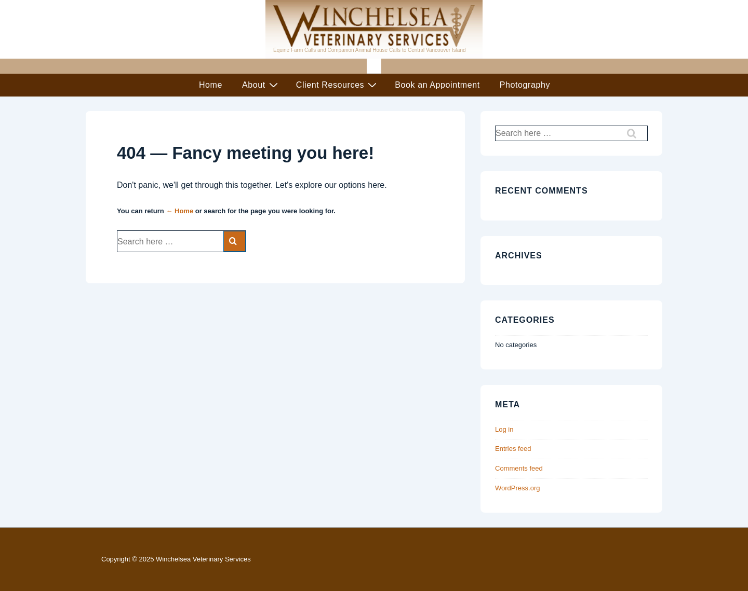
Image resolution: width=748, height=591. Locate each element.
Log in (504, 429)
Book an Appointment (437, 84)
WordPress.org (517, 488)
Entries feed (513, 448)
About (261, 84)
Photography (525, 84)
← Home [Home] (179, 211)
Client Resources (337, 84)
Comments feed (519, 468)
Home (210, 84)
